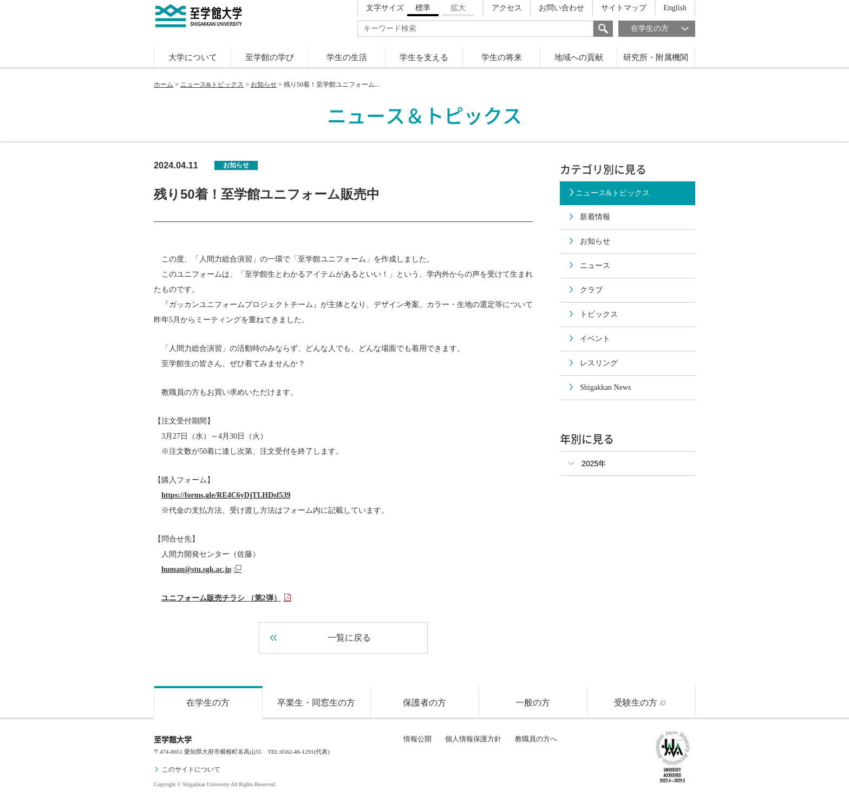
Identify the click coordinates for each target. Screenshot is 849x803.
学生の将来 (501, 57)
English (675, 8)
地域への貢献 (578, 57)
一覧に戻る (320, 638)
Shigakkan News (599, 387)
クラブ (585, 290)
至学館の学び (269, 57)
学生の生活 (346, 57)
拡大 (458, 8)
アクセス (507, 8)
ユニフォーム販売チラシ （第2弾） (226, 598)
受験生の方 (641, 702)
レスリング (593, 363)
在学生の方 (663, 29)
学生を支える (424, 57)
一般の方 (532, 702)
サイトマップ (623, 8)
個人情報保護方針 (473, 739)
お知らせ (264, 84)
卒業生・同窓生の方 (316, 702)
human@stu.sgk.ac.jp (201, 569)
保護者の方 (424, 702)
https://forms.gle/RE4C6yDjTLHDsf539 (225, 495)
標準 (422, 8)
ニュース (589, 266)
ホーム (163, 84)
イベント (589, 339)
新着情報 (589, 217)
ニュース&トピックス (212, 84)
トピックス (593, 314)
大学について (192, 57)
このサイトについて (187, 769)
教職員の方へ (536, 739)
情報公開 (417, 739)
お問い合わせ (561, 8)
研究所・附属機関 (655, 57)
